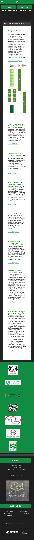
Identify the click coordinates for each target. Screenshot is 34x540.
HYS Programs (8, 515)
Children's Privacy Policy (16, 527)
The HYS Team (8, 511)
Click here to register (15, 61)
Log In (17, 528)
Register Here (24, 511)
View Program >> (13, 144)
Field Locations (8, 513)
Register (24, 7)
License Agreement (24, 525)
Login (9, 7)
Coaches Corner (24, 513)
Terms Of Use (14, 525)
